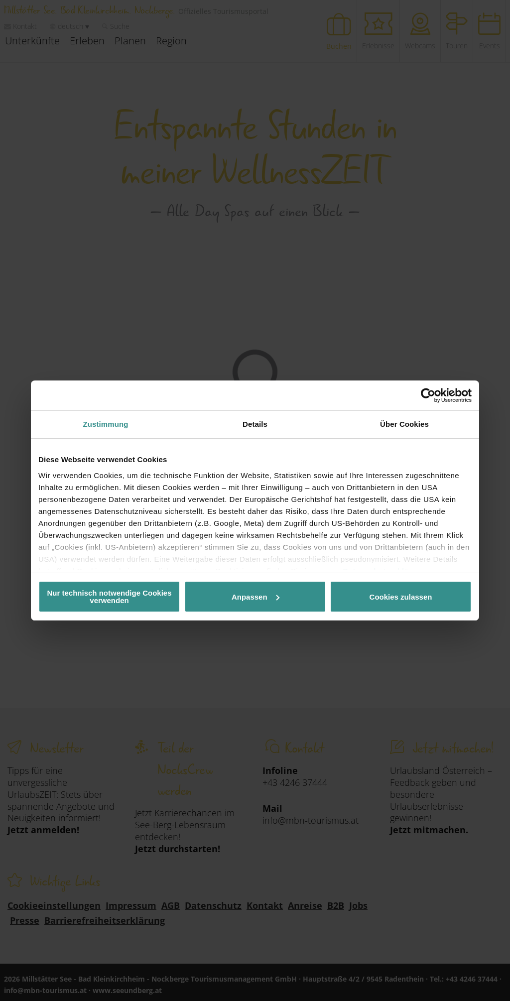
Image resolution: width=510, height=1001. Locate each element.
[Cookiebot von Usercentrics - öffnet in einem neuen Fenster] (428, 395)
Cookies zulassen (401, 597)
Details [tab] (255, 424)
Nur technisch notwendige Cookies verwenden (109, 597)
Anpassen (255, 597)
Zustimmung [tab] (105, 424)
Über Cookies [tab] (404, 424)
